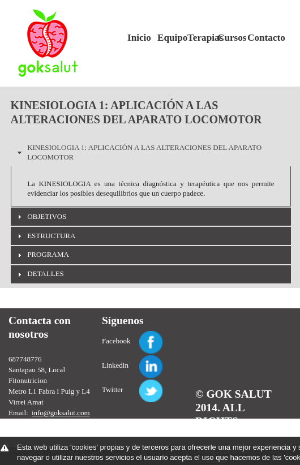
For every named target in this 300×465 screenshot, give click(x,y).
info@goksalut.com (61, 412)
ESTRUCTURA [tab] (45, 235)
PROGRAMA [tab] (42, 254)
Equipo (168, 37)
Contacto (258, 37)
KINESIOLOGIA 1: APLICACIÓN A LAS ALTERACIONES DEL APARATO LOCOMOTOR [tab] (138, 152)
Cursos (228, 37)
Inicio (138, 37)
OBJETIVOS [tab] (40, 216)
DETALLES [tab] (39, 273)
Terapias (198, 37)
